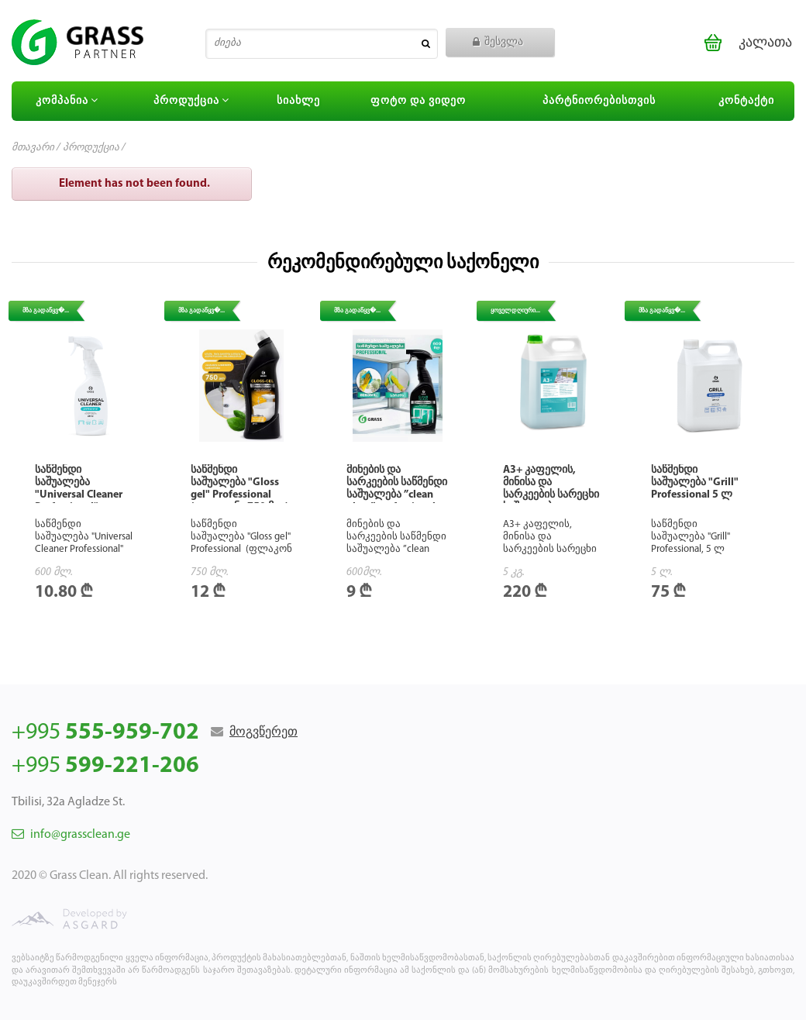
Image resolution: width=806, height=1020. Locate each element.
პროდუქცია (193, 101)
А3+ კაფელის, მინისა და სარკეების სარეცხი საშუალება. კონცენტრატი (551, 495)
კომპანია (69, 101)
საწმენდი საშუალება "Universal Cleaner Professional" (78, 488)
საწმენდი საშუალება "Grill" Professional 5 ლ (695, 482)
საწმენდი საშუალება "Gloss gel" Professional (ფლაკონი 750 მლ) (239, 488)
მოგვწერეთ (263, 732)
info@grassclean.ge (71, 835)
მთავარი (33, 148)
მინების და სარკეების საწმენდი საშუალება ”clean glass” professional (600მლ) (396, 495)
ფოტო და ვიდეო (418, 101)
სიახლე (298, 101)
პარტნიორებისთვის (599, 101)
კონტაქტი (746, 101)
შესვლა (498, 42)
